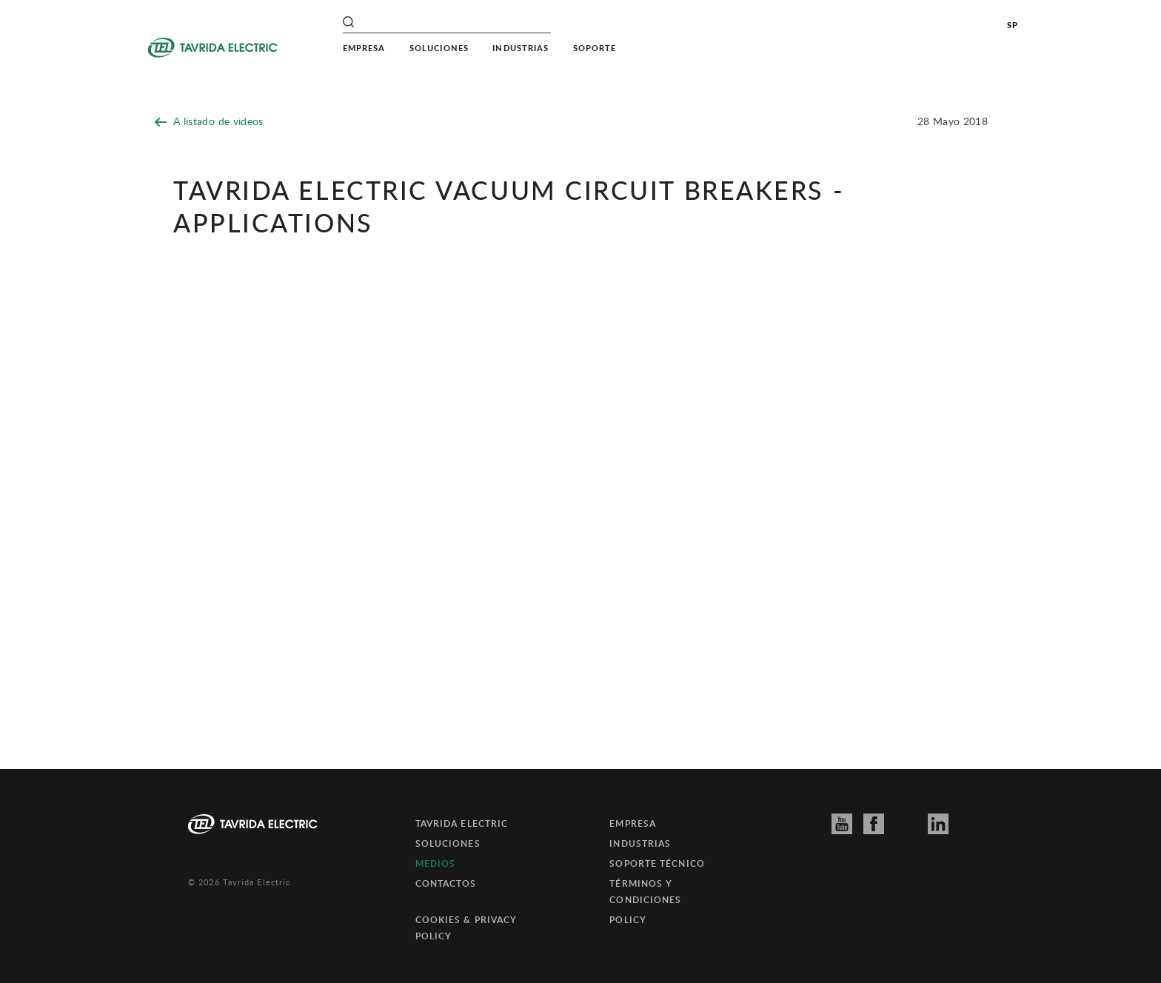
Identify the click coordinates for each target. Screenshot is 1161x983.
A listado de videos (209, 121)
